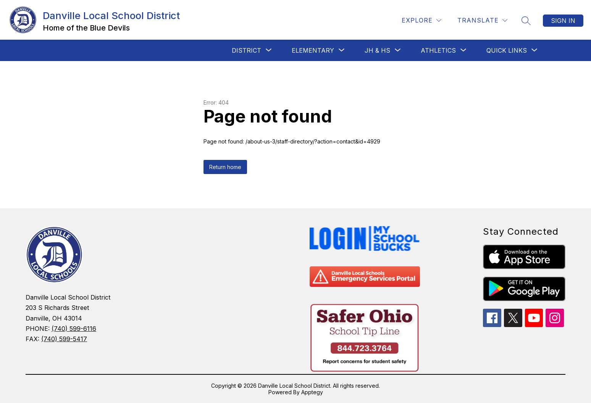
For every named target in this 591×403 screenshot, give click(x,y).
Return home (225, 167)
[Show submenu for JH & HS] (377, 50)
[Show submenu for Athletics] (438, 50)
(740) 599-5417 (64, 339)
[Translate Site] (482, 20)
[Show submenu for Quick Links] (506, 50)
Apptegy (312, 392)
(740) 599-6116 (74, 328)
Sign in (563, 20)
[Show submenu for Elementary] (313, 50)
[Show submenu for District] (246, 50)
